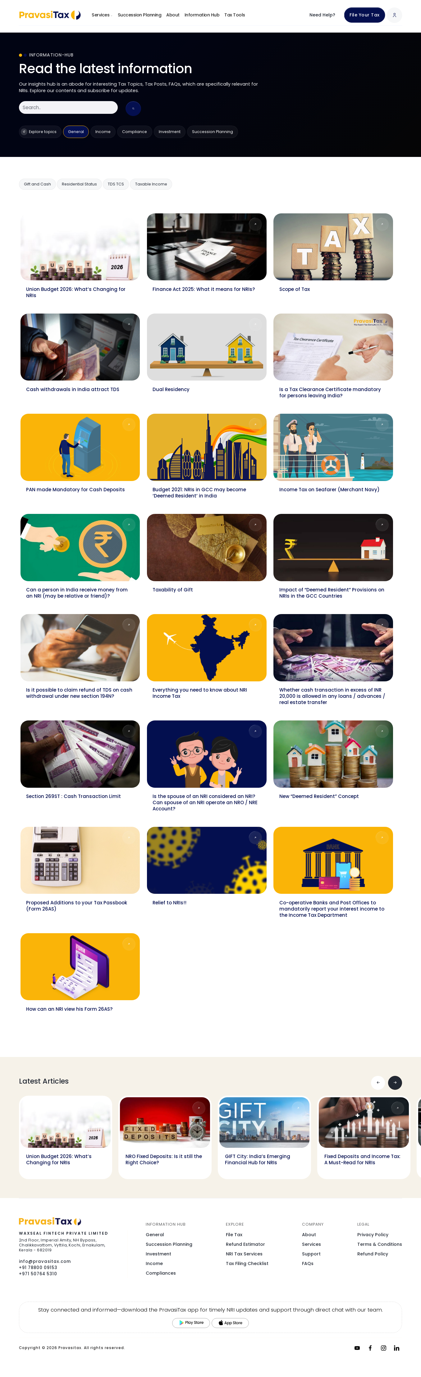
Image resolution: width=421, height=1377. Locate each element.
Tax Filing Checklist (247, 1263)
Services (102, 15)
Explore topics (39, 131)
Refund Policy (372, 1254)
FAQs (307, 1263)
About (173, 15)
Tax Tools (234, 15)
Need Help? (322, 15)
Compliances (161, 1273)
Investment (170, 131)
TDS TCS (116, 184)
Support (311, 1254)
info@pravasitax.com (45, 1261)
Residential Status (79, 184)
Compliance (134, 131)
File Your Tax (365, 15)
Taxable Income (151, 184)
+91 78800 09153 (38, 1268)
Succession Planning (140, 15)
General (76, 131)
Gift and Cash (37, 184)
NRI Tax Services (244, 1254)
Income (103, 131)
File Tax (234, 1235)
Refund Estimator (245, 1244)
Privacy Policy (372, 1235)
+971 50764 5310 (38, 1274)
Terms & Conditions (379, 1244)
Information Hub (202, 15)
